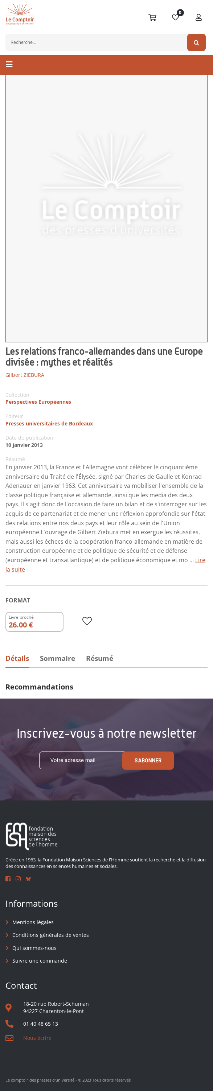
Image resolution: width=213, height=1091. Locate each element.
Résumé (99, 658)
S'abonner (148, 760)
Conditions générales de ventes (50, 934)
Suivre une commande (39, 960)
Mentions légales (33, 922)
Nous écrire (37, 1037)
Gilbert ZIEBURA (24, 374)
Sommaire (57, 658)
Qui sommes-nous (34, 947)
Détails (17, 658)
